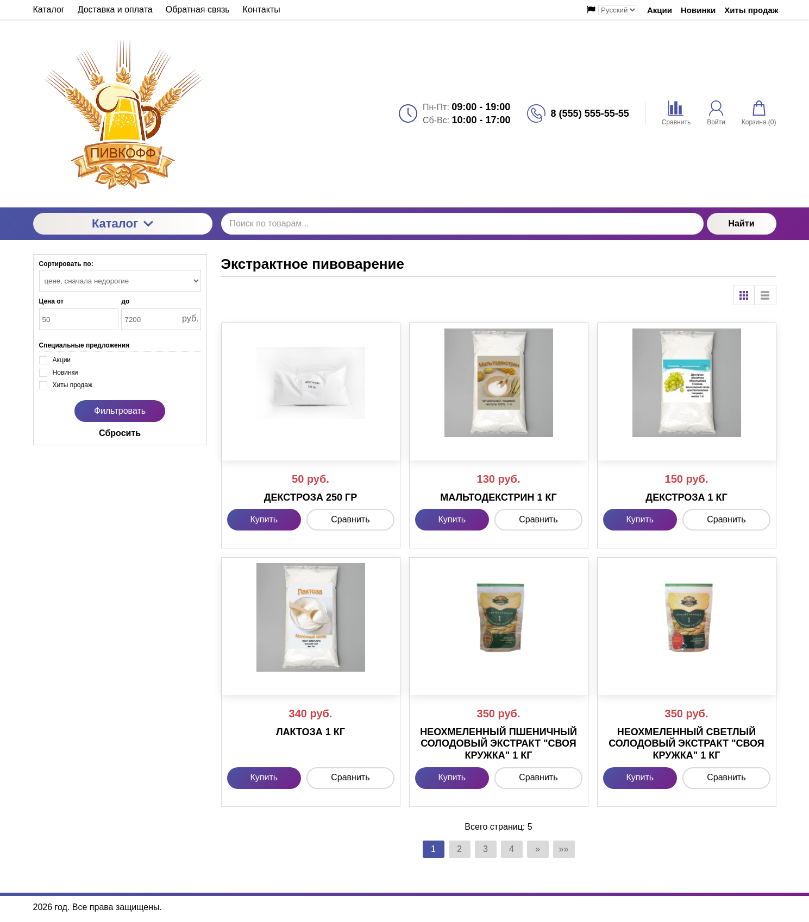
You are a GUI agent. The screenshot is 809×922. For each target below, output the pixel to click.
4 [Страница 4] (511, 849)
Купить (264, 519)
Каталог (122, 223)
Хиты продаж (751, 10)
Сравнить (350, 519)
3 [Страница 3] (485, 849)
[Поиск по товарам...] (462, 224)
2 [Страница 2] (459, 849)
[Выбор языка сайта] (617, 10)
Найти (742, 223)
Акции (659, 10)
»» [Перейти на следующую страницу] (564, 849)
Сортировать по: (66, 264)
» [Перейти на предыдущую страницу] (537, 849)
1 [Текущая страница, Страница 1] (433, 849)
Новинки (698, 10)
